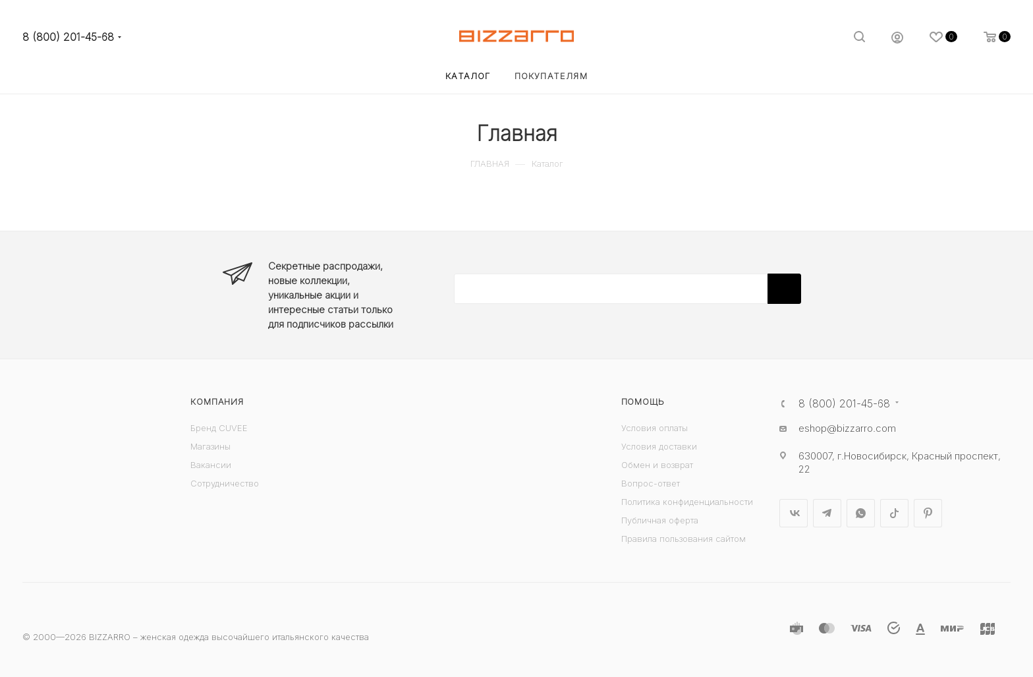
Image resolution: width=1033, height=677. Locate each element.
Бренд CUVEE (219, 428)
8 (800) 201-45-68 (68, 37)
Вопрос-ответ (650, 483)
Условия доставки (659, 446)
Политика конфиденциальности (687, 501)
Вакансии (210, 464)
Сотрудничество (224, 483)
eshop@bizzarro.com (847, 428)
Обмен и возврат (657, 464)
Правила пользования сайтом (683, 538)
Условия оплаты (654, 428)
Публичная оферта (659, 520)
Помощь (643, 401)
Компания (216, 401)
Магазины (210, 446)
